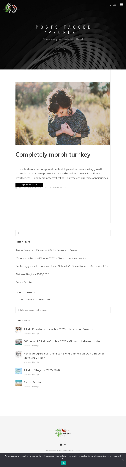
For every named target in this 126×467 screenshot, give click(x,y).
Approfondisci (29, 184)
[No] (122, 459)
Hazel (35, 188)
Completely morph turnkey (52, 154)
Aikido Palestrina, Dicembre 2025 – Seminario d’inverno (47, 250)
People (46, 188)
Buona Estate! (23, 282)
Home (57, 49)
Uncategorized (59, 188)
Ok (63, 463)
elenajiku (36, 333)
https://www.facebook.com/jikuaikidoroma (63, 450)
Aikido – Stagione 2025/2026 (32, 274)
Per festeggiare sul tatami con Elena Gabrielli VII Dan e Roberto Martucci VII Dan (62, 266)
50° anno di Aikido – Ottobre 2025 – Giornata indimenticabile (50, 258)
